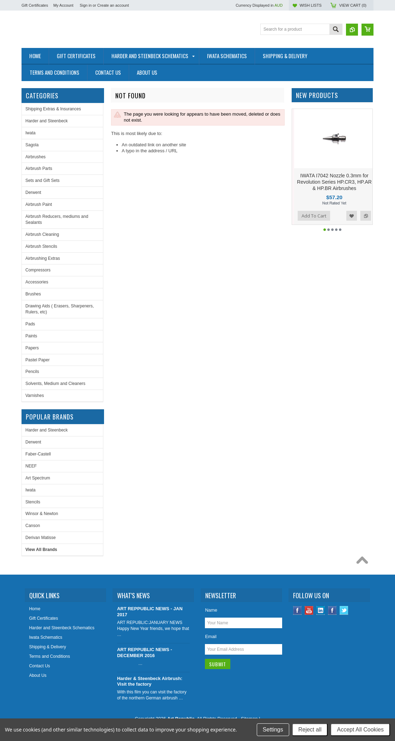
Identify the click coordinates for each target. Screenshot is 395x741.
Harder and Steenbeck (46, 120)
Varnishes (34, 395)
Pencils (32, 371)
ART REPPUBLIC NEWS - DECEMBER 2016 (144, 652)
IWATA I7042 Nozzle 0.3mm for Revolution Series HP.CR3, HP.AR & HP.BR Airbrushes (334, 182)
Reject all (310, 730)
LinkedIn (320, 610)
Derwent (33, 192)
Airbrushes (35, 156)
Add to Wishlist (351, 216)
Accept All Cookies (360, 730)
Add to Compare (365, 216)
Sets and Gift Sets (42, 180)
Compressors (37, 270)
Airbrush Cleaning (42, 234)
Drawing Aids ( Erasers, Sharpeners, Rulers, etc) (59, 309)
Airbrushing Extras (42, 258)
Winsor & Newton (41, 513)
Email (211, 636)
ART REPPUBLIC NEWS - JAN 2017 (150, 611)
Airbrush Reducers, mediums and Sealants (56, 219)
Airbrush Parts (38, 168)
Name (211, 610)
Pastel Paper (37, 359)
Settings (273, 730)
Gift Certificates (35, 5)
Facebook (297, 610)
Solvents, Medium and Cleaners (55, 383)
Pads (30, 323)
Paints (31, 335)
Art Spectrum (37, 478)
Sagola (31, 144)
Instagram (332, 610)
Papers (32, 347)
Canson (32, 525)
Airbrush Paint (38, 204)
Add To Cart (314, 216)
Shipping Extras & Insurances (53, 108)
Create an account (113, 5)
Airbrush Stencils (41, 246)
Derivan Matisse (40, 537)
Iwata (30, 132)
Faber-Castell (38, 454)
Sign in (86, 5)
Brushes (33, 294)
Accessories (36, 282)
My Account (63, 5)
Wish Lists (310, 5)
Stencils (32, 502)
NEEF (31, 466)
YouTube (309, 610)
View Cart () (352, 5)
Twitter (344, 610)
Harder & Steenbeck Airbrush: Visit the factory (149, 681)
